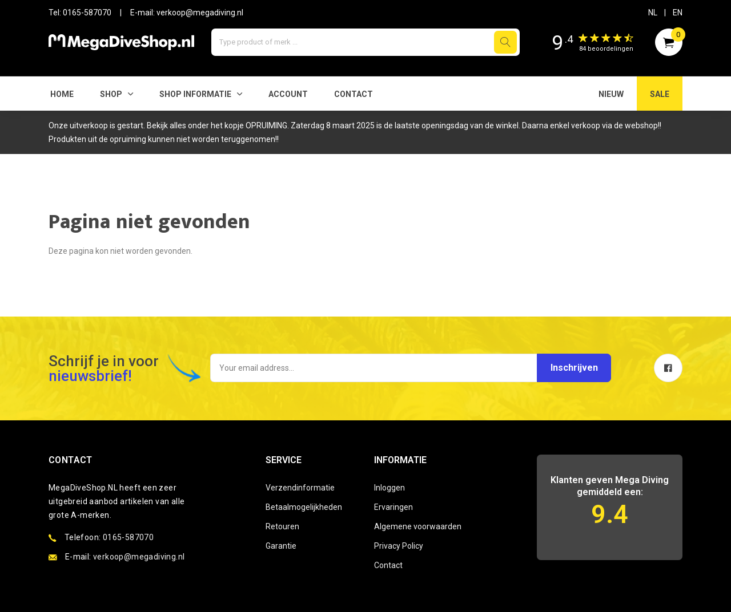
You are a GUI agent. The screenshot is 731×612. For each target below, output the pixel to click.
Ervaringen (393, 507)
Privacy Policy (398, 545)
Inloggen (389, 487)
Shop (111, 94)
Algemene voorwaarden (417, 526)
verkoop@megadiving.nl (199, 12)
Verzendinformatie (300, 487)
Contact (353, 94)
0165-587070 (87, 12)
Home (62, 94)
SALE (659, 94)
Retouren (282, 526)
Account (288, 94)
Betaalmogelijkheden (304, 507)
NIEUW (611, 94)
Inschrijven (572, 367)
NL (652, 12)
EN (677, 12)
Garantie (281, 545)
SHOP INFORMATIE (195, 94)
